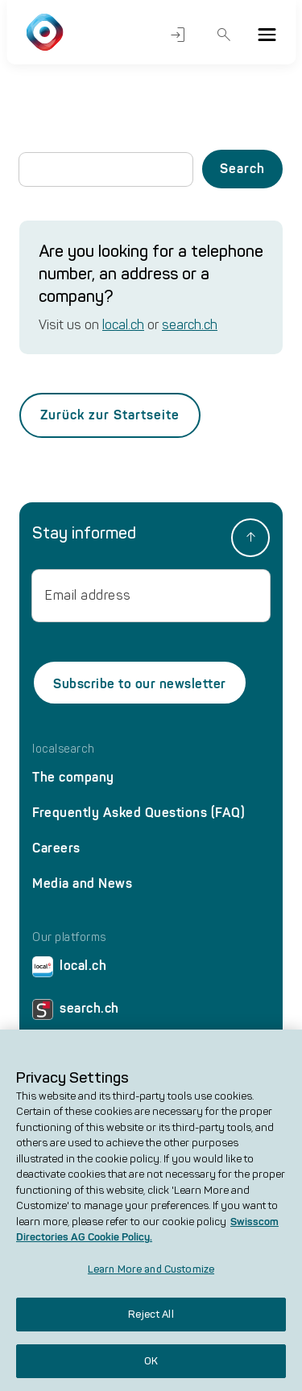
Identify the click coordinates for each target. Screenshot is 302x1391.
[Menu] (266, 34)
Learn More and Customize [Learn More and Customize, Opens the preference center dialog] (151, 1278)
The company (73, 777)
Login (178, 34)
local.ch (123, 324)
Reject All (150, 1323)
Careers (56, 848)
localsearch (63, 749)
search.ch (189, 324)
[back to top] (250, 537)
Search (224, 34)
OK (151, 1370)
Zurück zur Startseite (110, 415)
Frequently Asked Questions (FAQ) (138, 812)
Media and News (82, 883)
